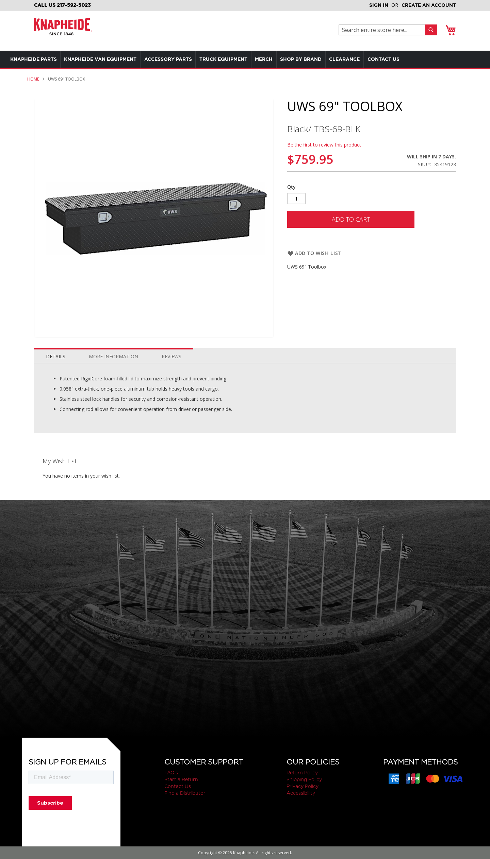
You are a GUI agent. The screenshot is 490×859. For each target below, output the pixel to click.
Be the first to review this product (324, 144)
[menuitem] (35, 59)
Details (55, 356)
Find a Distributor (185, 793)
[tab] (55, 355)
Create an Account (429, 5)
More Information (113, 356)
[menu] (231, 59)
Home (33, 79)
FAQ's (171, 772)
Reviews (171, 356)
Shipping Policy (304, 779)
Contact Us (177, 786)
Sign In (378, 5)
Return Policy (302, 772)
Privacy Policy (302, 786)
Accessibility (301, 793)
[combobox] (384, 29)
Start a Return (181, 779)
